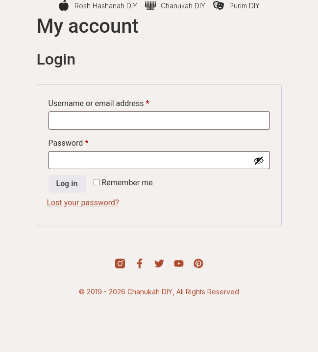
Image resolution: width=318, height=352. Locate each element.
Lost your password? (83, 202)
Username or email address (114, 102)
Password (84, 141)
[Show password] (258, 160)
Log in (67, 183)
